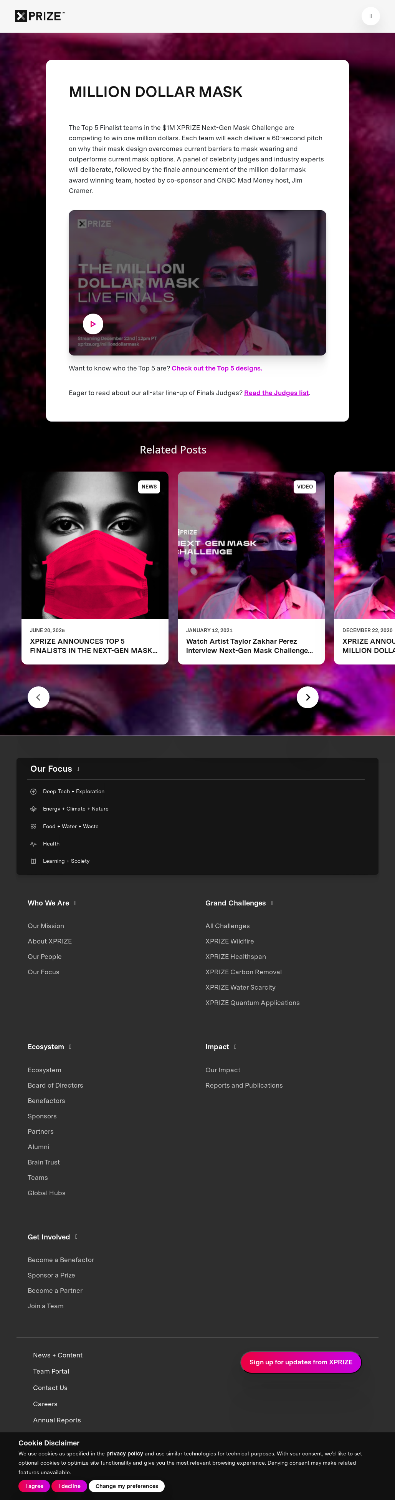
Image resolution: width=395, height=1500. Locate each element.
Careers (45, 1404)
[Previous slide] (39, 697)
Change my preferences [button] (127, 1486)
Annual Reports (57, 1420)
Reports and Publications (244, 1085)
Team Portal (51, 1371)
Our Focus (43, 972)
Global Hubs (47, 1193)
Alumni (38, 1147)
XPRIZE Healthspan (235, 956)
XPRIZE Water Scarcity (240, 987)
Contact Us (50, 1388)
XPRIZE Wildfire (229, 941)
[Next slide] (308, 697)
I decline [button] (69, 1486)
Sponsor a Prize (51, 1275)
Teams (38, 1177)
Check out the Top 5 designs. (217, 368)
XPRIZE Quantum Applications (252, 1003)
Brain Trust (44, 1162)
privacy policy (124, 1453)
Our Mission (46, 926)
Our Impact (222, 1070)
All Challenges (227, 926)
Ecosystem (44, 1070)
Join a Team (46, 1306)
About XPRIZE (50, 941)
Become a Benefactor (61, 1260)
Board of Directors (55, 1085)
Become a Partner (55, 1290)
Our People (45, 956)
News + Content (58, 1355)
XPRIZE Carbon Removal (243, 972)
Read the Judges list (276, 393)
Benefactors (46, 1101)
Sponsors (42, 1116)
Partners (41, 1131)
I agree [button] (34, 1486)
